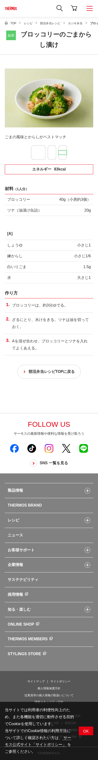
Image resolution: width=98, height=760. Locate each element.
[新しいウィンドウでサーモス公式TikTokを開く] (31, 448)
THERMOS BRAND (25, 505)
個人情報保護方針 (49, 688)
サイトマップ (36, 681)
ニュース (15, 535)
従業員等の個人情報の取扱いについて (49, 695)
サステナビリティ (23, 580)
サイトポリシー (60, 681)
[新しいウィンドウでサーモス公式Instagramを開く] (49, 448)
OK (86, 731)
